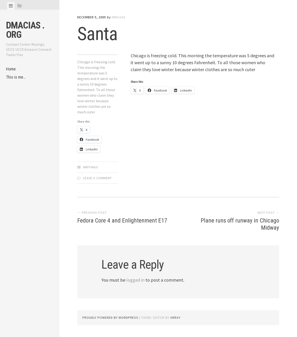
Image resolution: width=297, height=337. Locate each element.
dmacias (119, 17)
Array (175, 317)
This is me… (16, 77)
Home (11, 69)
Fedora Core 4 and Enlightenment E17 (122, 220)
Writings (90, 167)
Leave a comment (97, 178)
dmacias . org (25, 30)
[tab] (11, 6)
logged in (135, 280)
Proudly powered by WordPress (110, 317)
